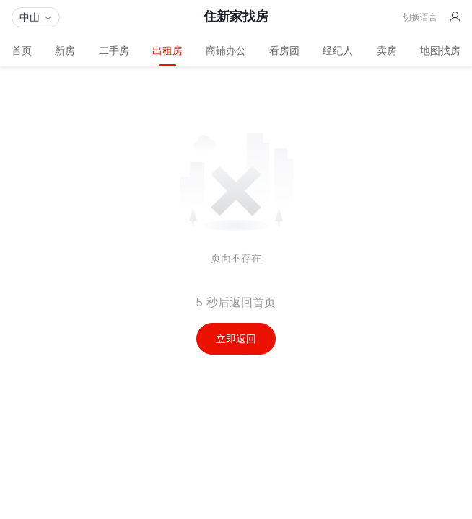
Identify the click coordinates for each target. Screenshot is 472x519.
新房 (65, 50)
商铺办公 (226, 50)
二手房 (114, 50)
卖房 (387, 50)
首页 (22, 50)
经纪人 (338, 50)
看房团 (284, 50)
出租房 (167, 50)
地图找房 (440, 50)
